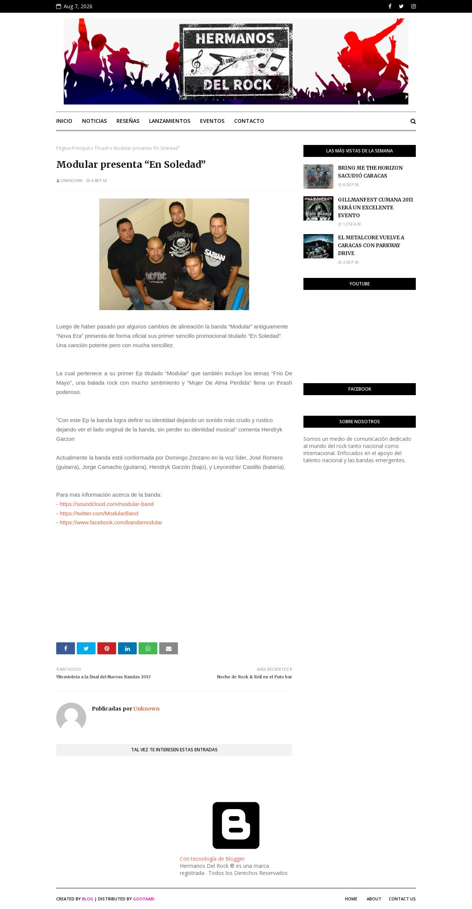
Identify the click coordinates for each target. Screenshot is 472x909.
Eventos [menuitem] (212, 120)
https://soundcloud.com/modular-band (107, 504)
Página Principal (73, 148)
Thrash (101, 148)
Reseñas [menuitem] (128, 120)
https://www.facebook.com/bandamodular (111, 522)
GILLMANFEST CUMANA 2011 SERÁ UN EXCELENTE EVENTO (375, 208)
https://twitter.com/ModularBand (99, 513)
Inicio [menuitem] (64, 120)
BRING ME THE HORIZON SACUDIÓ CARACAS (370, 172)
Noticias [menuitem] (94, 120)
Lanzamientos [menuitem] (169, 120)
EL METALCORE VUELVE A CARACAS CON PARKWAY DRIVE (371, 245)
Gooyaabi (143, 899)
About (374, 899)
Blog (87, 899)
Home (351, 899)
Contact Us (402, 899)
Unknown (71, 180)
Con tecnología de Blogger (236, 855)
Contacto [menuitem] (249, 120)
